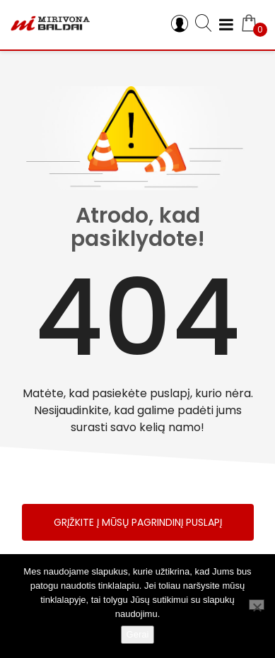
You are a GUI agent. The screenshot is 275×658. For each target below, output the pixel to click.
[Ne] (256, 604)
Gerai (138, 634)
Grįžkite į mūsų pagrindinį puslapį (138, 522)
